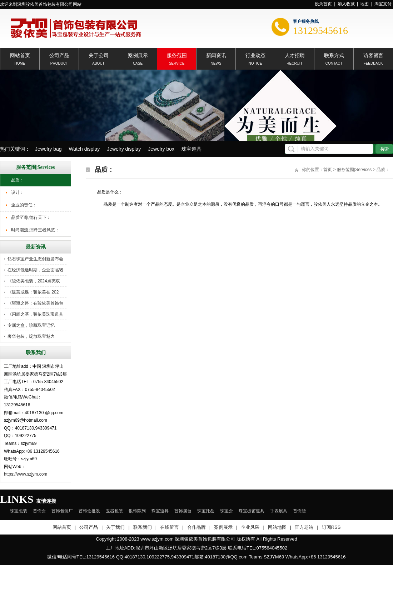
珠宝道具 (191, 149)
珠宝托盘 (205, 510)
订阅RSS (331, 527)
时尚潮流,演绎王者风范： (35, 229)
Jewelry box (161, 149)
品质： (17, 179)
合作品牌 (196, 527)
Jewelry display (124, 149)
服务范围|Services (354, 169)
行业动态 (255, 54)
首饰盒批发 (89, 510)
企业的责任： (24, 204)
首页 (327, 169)
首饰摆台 (182, 510)
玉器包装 (114, 510)
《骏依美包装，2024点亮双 (34, 281)
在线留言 (169, 527)
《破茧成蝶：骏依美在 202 (33, 292)
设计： (17, 192)
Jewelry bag (48, 149)
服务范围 (177, 54)
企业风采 (250, 527)
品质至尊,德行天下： (31, 217)
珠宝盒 (226, 510)
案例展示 (138, 54)
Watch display (84, 149)
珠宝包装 (18, 510)
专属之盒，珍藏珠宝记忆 (31, 325)
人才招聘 (295, 54)
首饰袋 (299, 510)
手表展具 (278, 510)
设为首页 (323, 3)
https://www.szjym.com (25, 474)
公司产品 (59, 54)
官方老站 (304, 527)
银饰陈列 (137, 510)
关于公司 (99, 54)
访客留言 (373, 54)
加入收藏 (346, 3)
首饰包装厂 (62, 510)
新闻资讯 (216, 54)
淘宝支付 (383, 3)
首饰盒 (39, 510)
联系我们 (142, 527)
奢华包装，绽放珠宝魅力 (31, 336)
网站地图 (277, 527)
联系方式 (334, 54)
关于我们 (115, 527)
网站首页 (20, 54)
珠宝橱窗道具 (251, 510)
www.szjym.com (156, 539)
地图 (364, 3)
